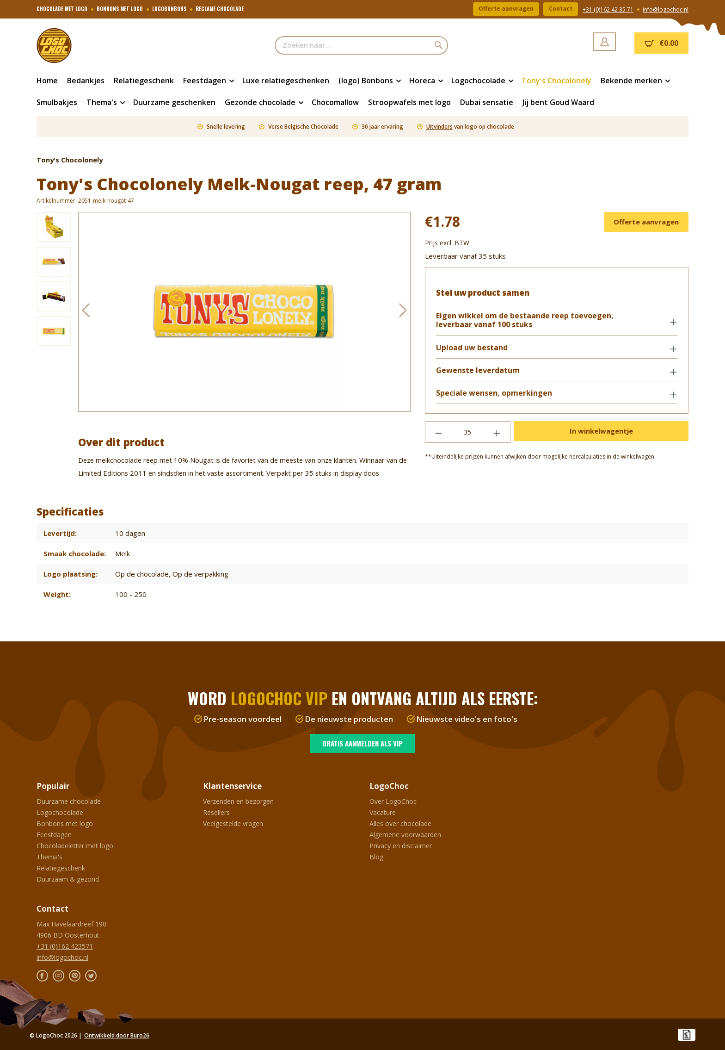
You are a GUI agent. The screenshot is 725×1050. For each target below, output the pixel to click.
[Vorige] (85, 312)
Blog (376, 856)
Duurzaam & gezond (68, 879)
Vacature (382, 812)
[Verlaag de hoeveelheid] (438, 432)
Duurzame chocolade (69, 801)
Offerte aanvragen (506, 9)
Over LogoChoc (393, 801)
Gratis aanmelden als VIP (362, 743)
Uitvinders (439, 126)
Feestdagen (54, 834)
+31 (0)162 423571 (65, 946)
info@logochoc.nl (665, 9)
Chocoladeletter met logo (75, 845)
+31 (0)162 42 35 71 (608, 9)
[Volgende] (403, 312)
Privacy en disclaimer (400, 845)
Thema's (49, 856)
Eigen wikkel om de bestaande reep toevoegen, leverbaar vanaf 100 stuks (525, 320)
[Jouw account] (604, 41)
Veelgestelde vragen (233, 823)
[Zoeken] (439, 45)
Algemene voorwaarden (405, 834)
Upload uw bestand (472, 347)
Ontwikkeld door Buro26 (116, 1035)
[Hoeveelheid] (468, 432)
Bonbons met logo (65, 823)
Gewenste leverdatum (478, 371)
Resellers (216, 812)
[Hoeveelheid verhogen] (497, 432)
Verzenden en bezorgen (238, 801)
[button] (556, 321)
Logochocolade (60, 812)
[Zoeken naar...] (352, 45)
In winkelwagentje (601, 431)
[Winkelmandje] (661, 43)
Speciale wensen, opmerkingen (494, 393)
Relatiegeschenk (61, 868)
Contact (560, 9)
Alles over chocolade (400, 823)
